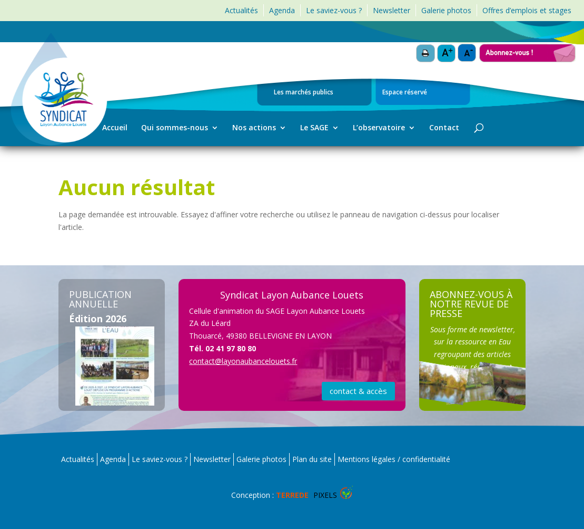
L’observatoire (379, 128)
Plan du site (312, 459)
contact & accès (358, 391)
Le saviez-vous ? (334, 10)
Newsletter (391, 10)
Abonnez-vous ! (527, 48)
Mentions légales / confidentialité (394, 459)
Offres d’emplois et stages (526, 10)
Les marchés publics (303, 93)
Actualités (241, 10)
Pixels (306, 495)
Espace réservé (404, 93)
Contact (444, 128)
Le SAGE (314, 128)
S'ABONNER (472, 291)
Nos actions (254, 128)
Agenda (282, 10)
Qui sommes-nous (174, 128)
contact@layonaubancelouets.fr (243, 361)
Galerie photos (446, 10)
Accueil (114, 128)
